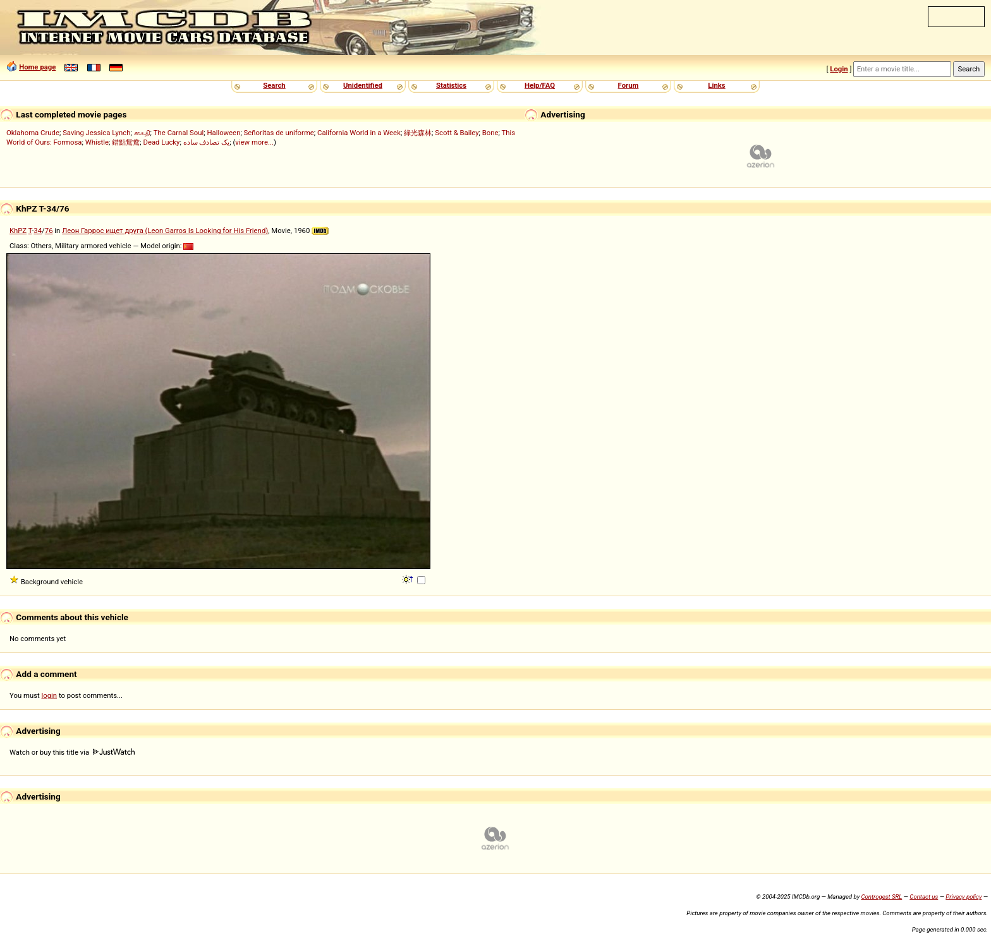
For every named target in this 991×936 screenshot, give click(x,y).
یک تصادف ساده (206, 142)
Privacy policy (963, 896)
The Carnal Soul (179, 132)
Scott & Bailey (456, 132)
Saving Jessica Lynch (96, 132)
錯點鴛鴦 (126, 142)
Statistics (451, 85)
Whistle (97, 142)
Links (716, 85)
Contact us (923, 896)
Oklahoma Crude (32, 132)
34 (37, 230)
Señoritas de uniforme (279, 132)
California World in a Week (359, 132)
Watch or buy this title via (72, 752)
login (50, 695)
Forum (628, 85)
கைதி (142, 132)
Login (839, 68)
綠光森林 (418, 132)
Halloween (223, 132)
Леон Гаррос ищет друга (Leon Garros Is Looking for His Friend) (165, 230)
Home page (37, 67)
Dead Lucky (161, 142)
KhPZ (18, 230)
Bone (490, 132)
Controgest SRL (881, 896)
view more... (254, 142)
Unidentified (362, 85)
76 (49, 230)
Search (274, 85)
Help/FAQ (540, 85)
